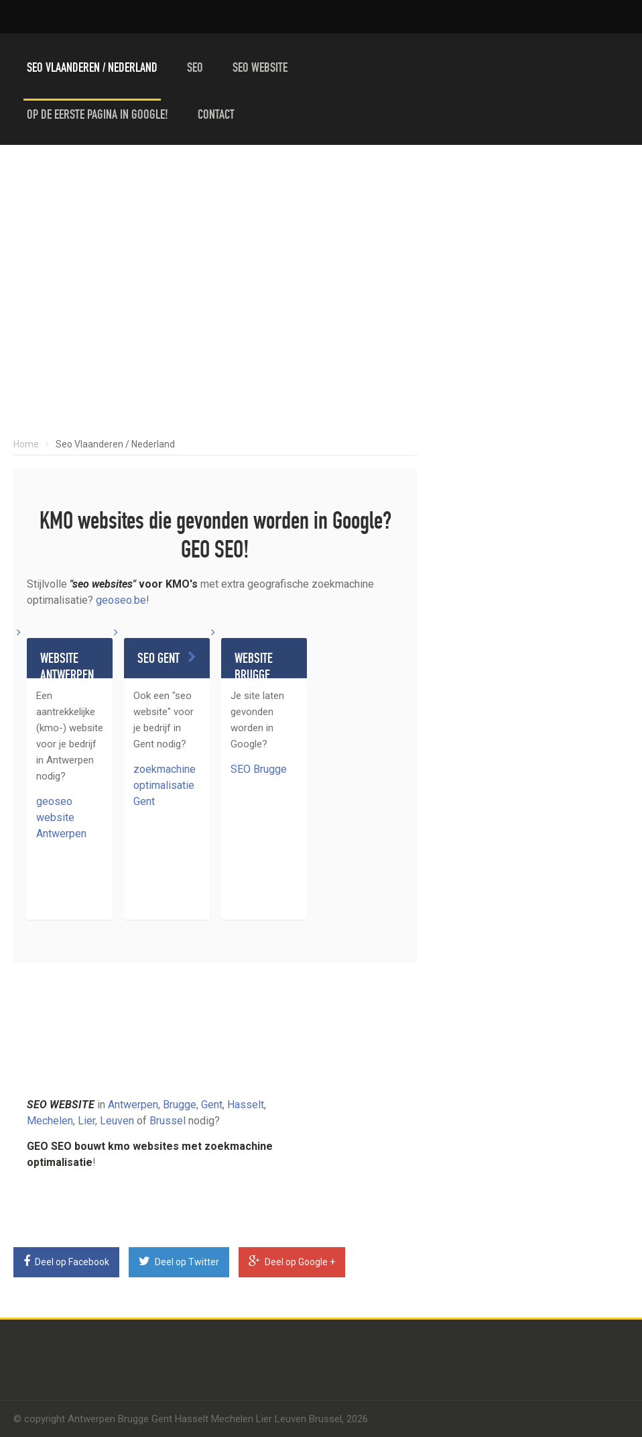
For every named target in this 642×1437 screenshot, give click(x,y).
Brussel (167, 1120)
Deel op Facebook (66, 1261)
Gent (211, 1104)
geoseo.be (121, 600)
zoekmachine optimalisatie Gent (164, 785)
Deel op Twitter (179, 1261)
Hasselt (245, 1104)
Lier (86, 1120)
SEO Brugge (259, 769)
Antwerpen (133, 1104)
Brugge (179, 1104)
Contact (216, 116)
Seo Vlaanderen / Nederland (92, 69)
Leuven (117, 1120)
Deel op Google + (292, 1261)
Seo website (260, 69)
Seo (195, 69)
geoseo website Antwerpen (61, 817)
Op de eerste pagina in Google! (97, 116)
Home (26, 444)
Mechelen (50, 1120)
